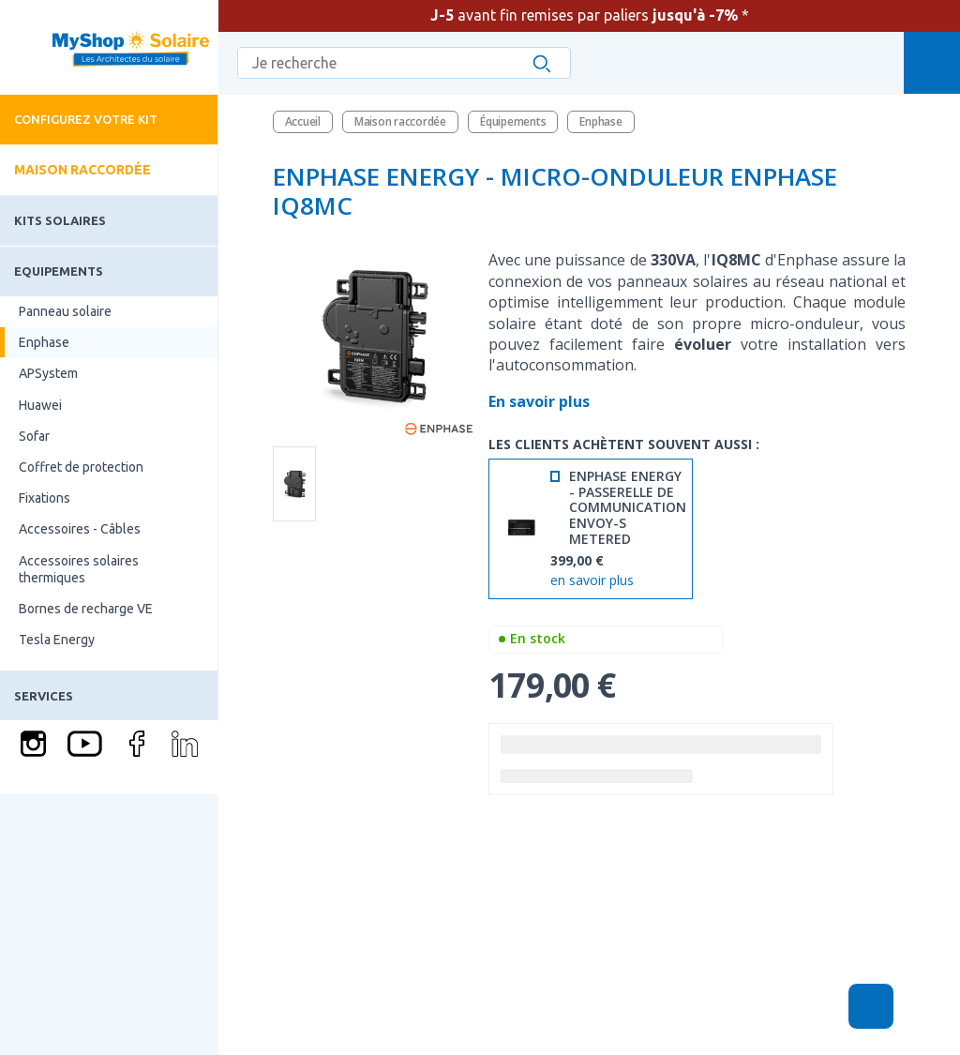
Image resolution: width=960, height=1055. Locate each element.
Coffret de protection (81, 467)
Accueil (303, 121)
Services (43, 695)
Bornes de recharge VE (86, 608)
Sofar (34, 436)
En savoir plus (540, 401)
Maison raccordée (82, 169)
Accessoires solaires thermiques (79, 569)
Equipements (58, 271)
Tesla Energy (57, 639)
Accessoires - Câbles (80, 528)
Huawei (40, 405)
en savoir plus (592, 581)
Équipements (513, 121)
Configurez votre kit (86, 119)
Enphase (44, 342)
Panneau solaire (65, 311)
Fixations (44, 497)
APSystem (48, 373)
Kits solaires (60, 220)
